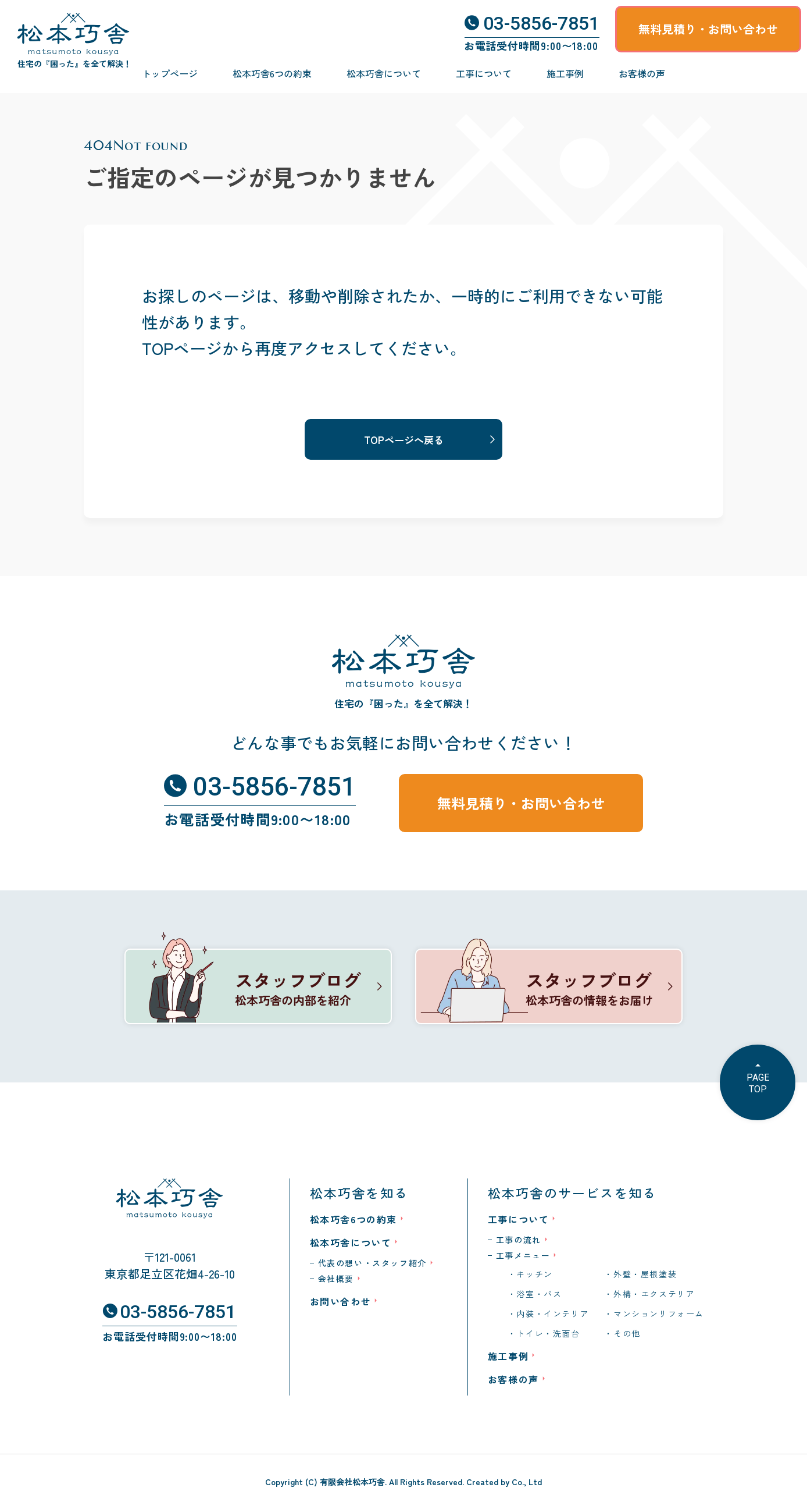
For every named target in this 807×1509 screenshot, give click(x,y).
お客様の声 (642, 73)
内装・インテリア (552, 1313)
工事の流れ (518, 1239)
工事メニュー (523, 1255)
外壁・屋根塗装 (645, 1274)
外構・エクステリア (654, 1294)
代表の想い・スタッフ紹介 (372, 1263)
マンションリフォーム (658, 1313)
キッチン (534, 1274)
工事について (484, 73)
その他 (627, 1333)
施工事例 (565, 73)
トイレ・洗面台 (548, 1333)
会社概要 (336, 1278)
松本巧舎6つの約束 (272, 73)
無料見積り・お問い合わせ (708, 28)
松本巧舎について (384, 73)
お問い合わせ (341, 1301)
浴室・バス (539, 1294)
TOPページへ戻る (404, 439)
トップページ (170, 73)
